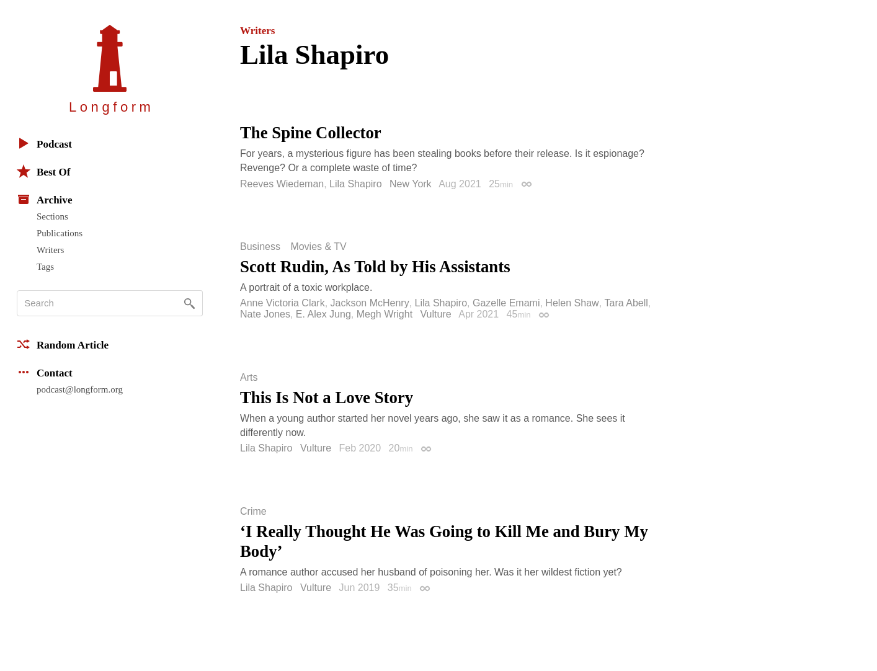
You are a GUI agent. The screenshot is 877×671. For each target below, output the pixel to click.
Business (260, 247)
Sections (52, 216)
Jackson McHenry (370, 303)
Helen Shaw (572, 303)
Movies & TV (318, 247)
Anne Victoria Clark (282, 303)
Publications (59, 233)
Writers (50, 250)
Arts (248, 378)
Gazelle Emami (506, 303)
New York (411, 184)
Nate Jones (265, 314)
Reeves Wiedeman (282, 184)
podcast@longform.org (80, 389)
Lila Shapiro (355, 184)
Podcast (44, 143)
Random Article (63, 344)
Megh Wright (384, 314)
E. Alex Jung (323, 314)
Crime (253, 512)
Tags (45, 267)
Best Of (43, 171)
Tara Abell (626, 303)
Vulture (436, 314)
